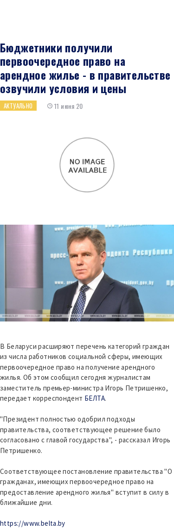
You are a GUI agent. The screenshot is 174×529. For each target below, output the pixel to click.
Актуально (18, 105)
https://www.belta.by (32, 523)
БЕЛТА (94, 398)
